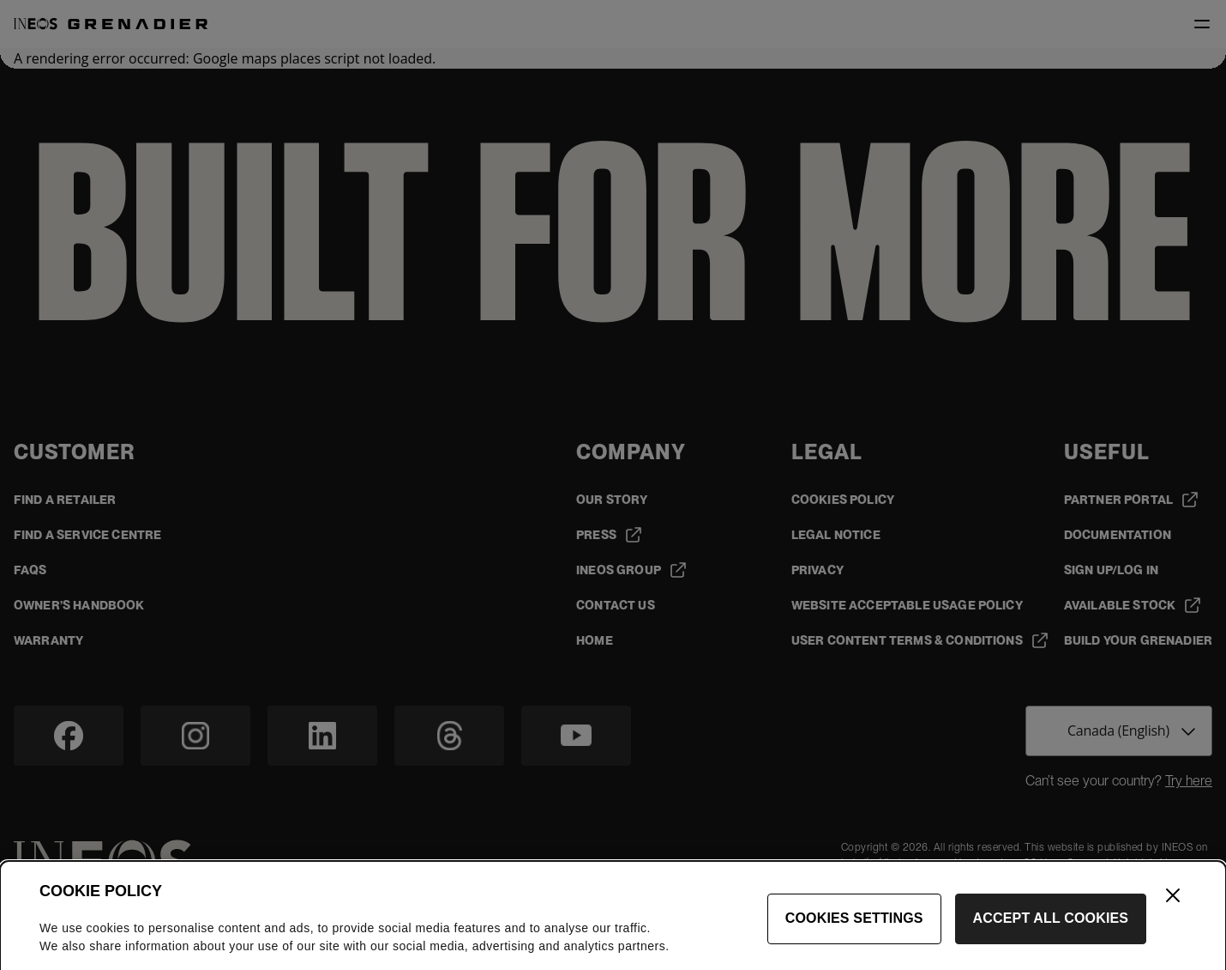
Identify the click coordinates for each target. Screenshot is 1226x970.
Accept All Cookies (1051, 927)
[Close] (1173, 904)
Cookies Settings (854, 927)
